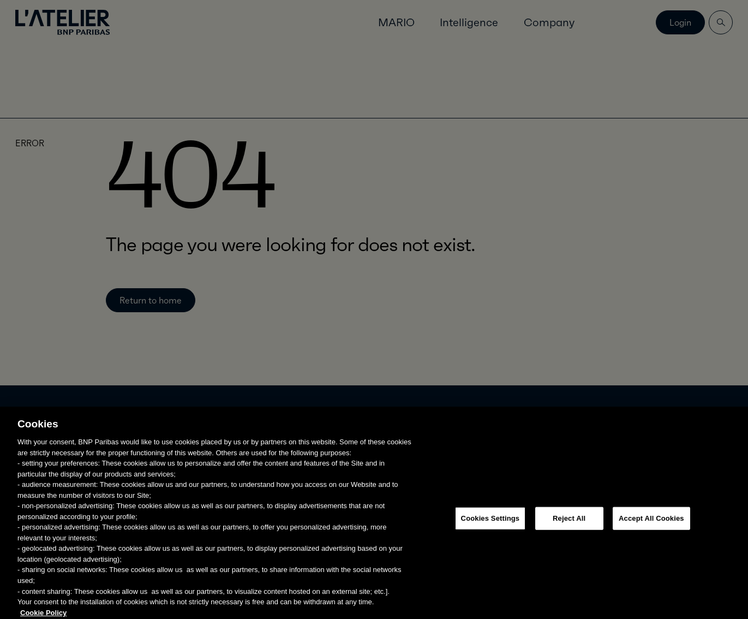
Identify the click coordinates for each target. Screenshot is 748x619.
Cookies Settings (490, 523)
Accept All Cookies (651, 523)
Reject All (569, 523)
